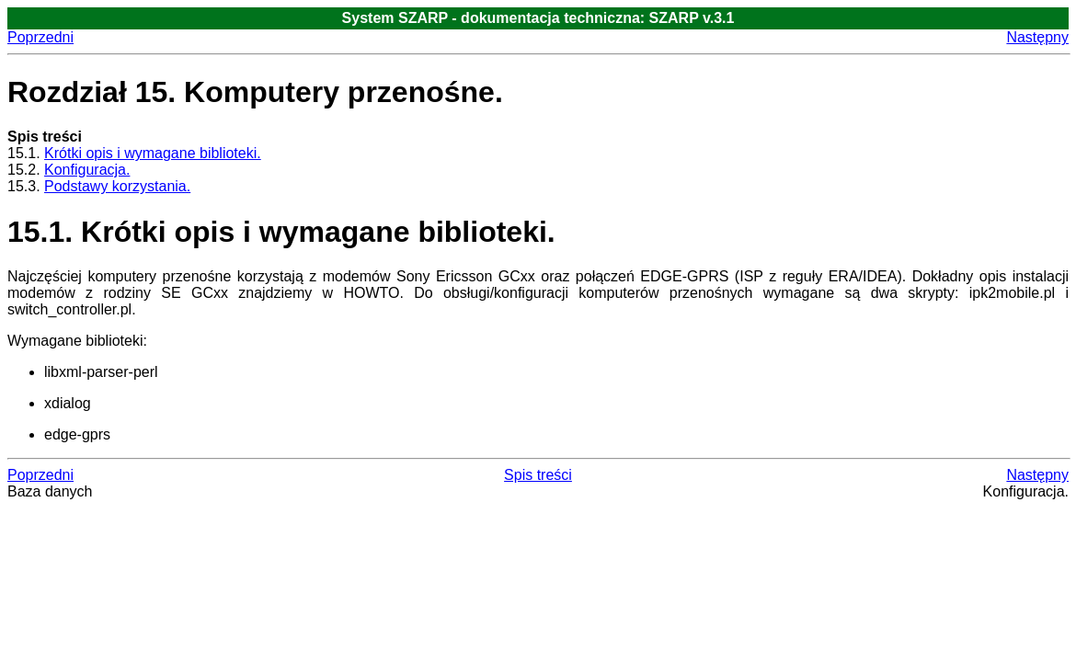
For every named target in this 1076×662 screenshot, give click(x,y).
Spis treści (538, 475)
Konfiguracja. (87, 169)
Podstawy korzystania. (117, 186)
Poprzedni (40, 37)
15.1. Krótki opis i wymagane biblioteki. (281, 231)
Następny (1037, 37)
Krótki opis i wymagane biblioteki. (152, 153)
